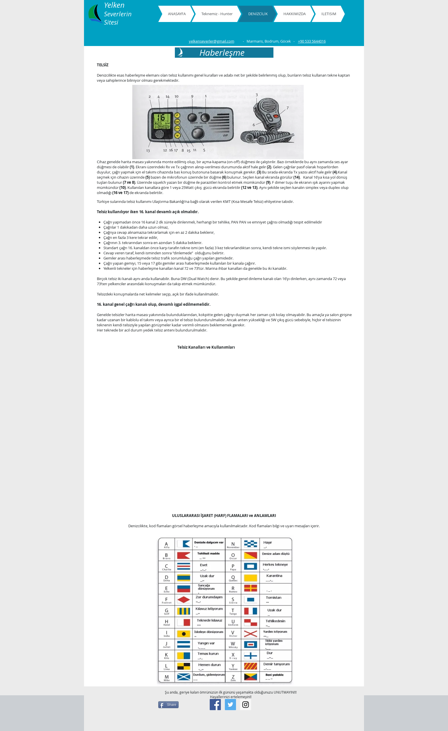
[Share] (168, 704)
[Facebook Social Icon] (215, 704)
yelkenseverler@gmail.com (211, 41)
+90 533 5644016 (312, 41)
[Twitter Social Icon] (230, 704)
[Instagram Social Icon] (245, 704)
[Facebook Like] (285, 702)
